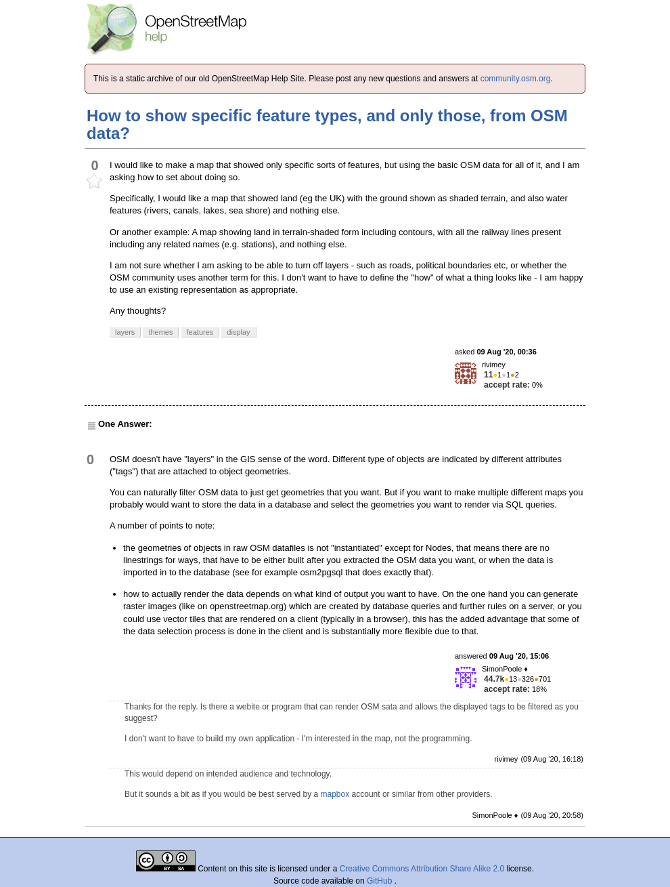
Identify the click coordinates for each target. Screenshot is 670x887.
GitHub (381, 881)
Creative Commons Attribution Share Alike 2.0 (422, 868)
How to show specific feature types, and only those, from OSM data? (327, 124)
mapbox (335, 794)
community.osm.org (516, 78)
